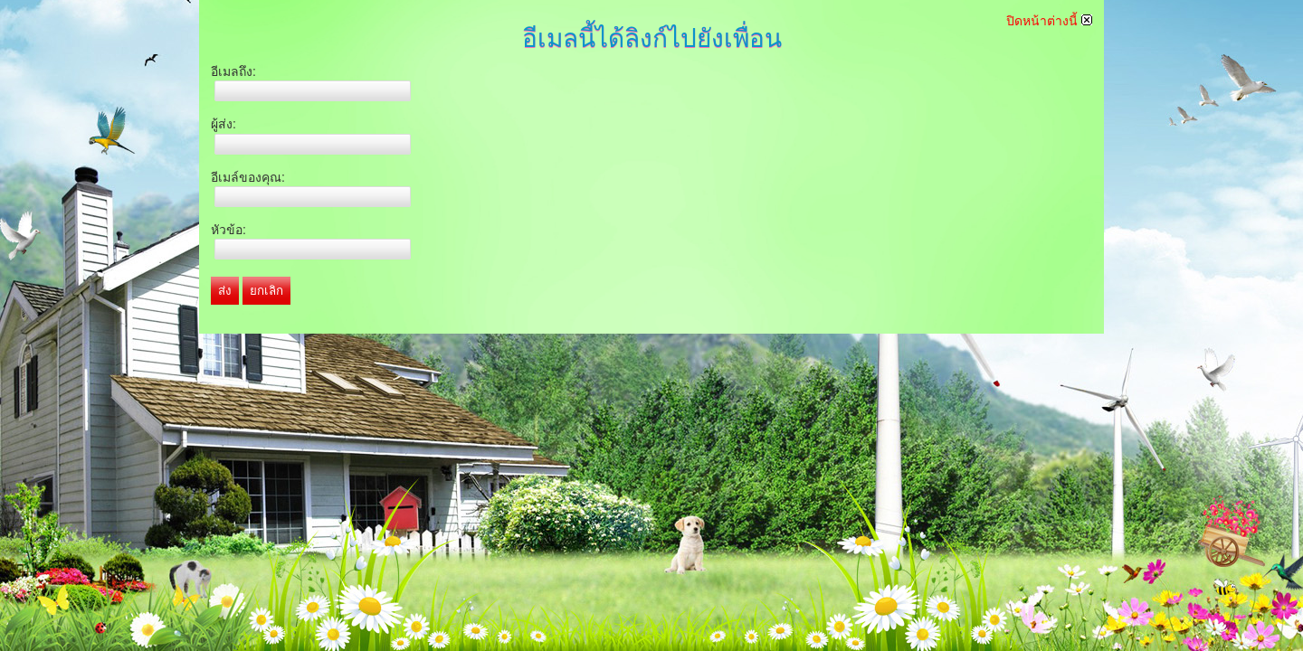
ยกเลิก (266, 290)
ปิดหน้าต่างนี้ (1049, 21)
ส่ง (225, 290)
